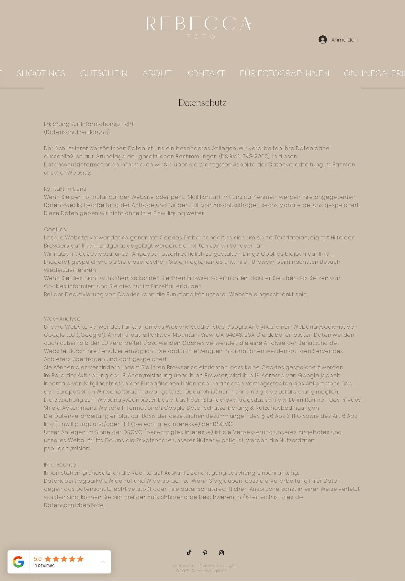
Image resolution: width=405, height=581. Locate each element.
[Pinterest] (205, 553)
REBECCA (203, 24)
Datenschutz (211, 565)
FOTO (202, 36)
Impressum (183, 565)
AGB (233, 565)
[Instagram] (221, 553)
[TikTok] (189, 553)
